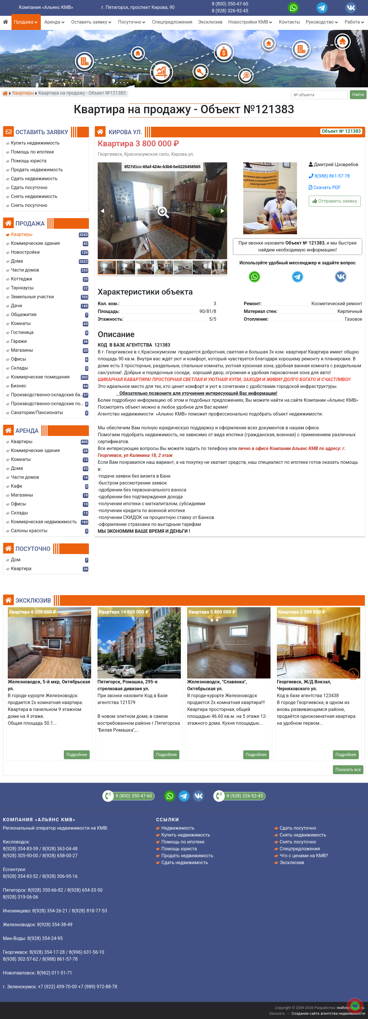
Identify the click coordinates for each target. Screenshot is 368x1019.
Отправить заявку (335, 201)
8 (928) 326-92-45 (230, 11)
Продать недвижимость (187, 855)
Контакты (289, 22)
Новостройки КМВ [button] (250, 22)
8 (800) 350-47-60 (230, 4)
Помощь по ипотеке (182, 842)
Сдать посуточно (298, 828)
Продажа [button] (26, 22)
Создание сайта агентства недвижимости (328, 1013)
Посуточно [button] (132, 22)
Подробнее (76, 754)
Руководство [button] (322, 22)
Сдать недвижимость (184, 862)
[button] (162, 208)
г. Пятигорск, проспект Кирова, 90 (138, 7)
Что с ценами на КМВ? (304, 855)
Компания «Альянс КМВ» (46, 7)
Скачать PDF (325, 187)
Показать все (348, 769)
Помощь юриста (179, 848)
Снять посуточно (298, 842)
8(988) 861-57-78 (329, 176)
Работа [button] (355, 22)
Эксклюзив (210, 22)
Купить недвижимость (185, 835)
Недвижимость (177, 828)
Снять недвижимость (303, 835)
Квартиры (23, 93)
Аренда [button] (54, 22)
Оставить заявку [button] (91, 22)
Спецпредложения (172, 22)
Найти (358, 94)
